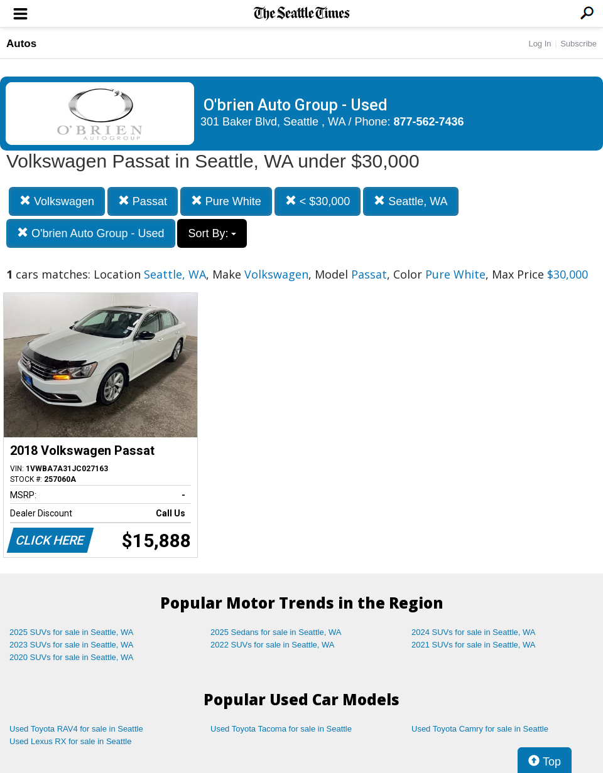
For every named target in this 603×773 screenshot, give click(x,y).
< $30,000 (317, 201)
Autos (21, 44)
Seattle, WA (410, 201)
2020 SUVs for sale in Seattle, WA (71, 657)
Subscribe (578, 43)
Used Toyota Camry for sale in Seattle (479, 728)
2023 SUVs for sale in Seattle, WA (71, 644)
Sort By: (212, 233)
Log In (539, 43)
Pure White (226, 201)
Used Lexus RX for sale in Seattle (70, 741)
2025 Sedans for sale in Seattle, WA (275, 632)
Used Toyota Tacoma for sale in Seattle (281, 728)
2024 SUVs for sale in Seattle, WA (473, 632)
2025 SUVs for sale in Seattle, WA (71, 632)
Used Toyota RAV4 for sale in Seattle (76, 728)
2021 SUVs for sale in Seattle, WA (473, 644)
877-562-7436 (429, 121)
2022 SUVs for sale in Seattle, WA (272, 644)
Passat (142, 201)
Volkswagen (56, 201)
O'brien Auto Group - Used (91, 233)
